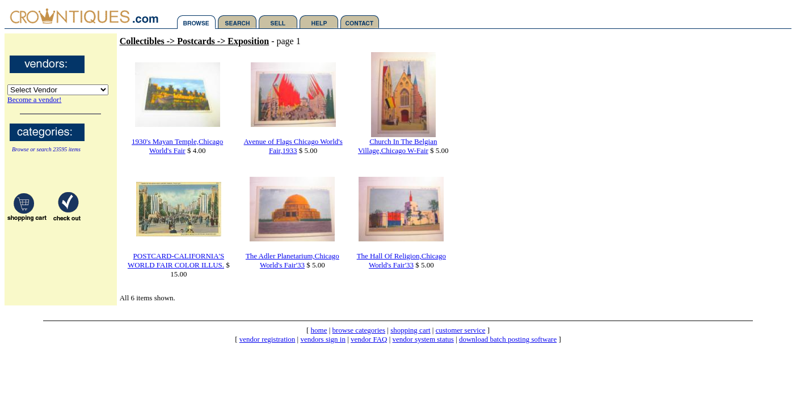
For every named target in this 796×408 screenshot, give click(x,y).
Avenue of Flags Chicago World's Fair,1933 (293, 146)
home (319, 330)
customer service (461, 330)
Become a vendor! (34, 99)
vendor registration (267, 339)
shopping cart (410, 330)
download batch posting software (508, 339)
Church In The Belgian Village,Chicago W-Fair (397, 146)
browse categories (359, 330)
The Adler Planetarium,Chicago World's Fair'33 (292, 260)
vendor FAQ (369, 339)
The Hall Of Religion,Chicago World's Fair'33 (401, 260)
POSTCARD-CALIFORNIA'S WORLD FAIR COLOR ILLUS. (176, 260)
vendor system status (423, 339)
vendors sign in (322, 339)
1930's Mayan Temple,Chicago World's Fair (177, 146)
